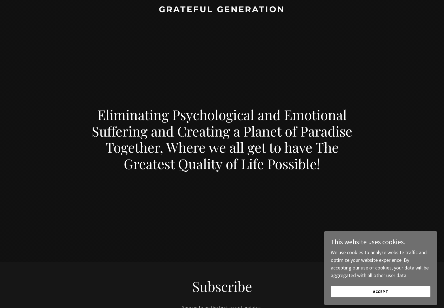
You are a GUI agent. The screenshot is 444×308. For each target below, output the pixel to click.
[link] (222, 10)
